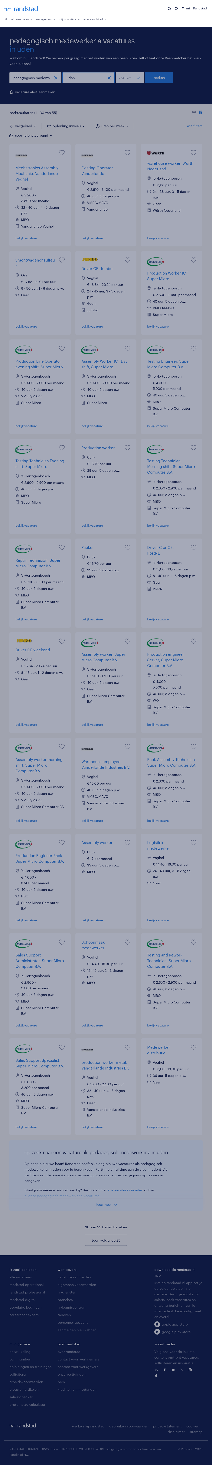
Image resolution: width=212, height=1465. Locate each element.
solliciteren (18, 1374)
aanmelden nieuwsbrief (77, 1330)
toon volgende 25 (106, 1240)
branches (65, 1300)
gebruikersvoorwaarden (128, 1426)
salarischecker (21, 1397)
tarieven (64, 1315)
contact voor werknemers (78, 1359)
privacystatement (167, 1426)
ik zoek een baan (19, 19)
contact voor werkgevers (78, 1367)
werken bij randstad (88, 1426)
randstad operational (26, 1285)
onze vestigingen (72, 1374)
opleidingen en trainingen (30, 1367)
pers (61, 1382)
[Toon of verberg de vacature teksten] (197, 112)
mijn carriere (19, 1344)
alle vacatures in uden (125, 1190)
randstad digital (22, 1300)
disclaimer (176, 1432)
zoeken (159, 77)
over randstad (95, 19)
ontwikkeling (20, 1352)
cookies (192, 1426)
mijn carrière (69, 19)
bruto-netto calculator (27, 1404)
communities (20, 1359)
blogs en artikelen (24, 1389)
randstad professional (27, 1292)
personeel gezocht (73, 1322)
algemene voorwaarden (77, 1285)
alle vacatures (20, 1277)
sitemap (196, 1432)
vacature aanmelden (74, 1277)
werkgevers (45, 19)
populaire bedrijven (25, 1307)
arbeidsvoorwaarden (26, 1382)
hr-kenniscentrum (72, 1307)
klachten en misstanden (77, 1389)
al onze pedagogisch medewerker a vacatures (61, 1196)
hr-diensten (67, 1292)
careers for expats (24, 1315)
